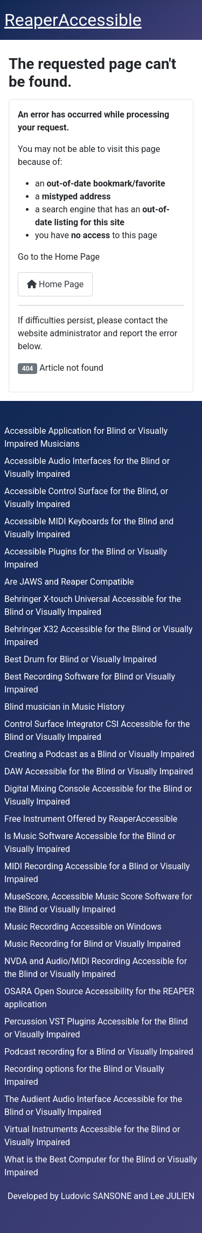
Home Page (55, 284)
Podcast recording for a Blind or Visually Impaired (98, 1052)
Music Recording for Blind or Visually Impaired (92, 944)
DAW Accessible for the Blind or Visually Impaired (98, 771)
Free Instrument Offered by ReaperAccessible (90, 819)
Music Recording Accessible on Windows (83, 927)
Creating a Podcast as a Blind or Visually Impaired (99, 754)
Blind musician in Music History (64, 707)
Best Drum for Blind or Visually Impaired (80, 659)
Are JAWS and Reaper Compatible (69, 582)
